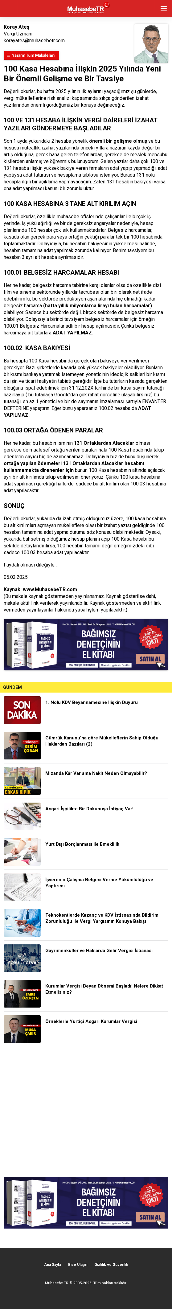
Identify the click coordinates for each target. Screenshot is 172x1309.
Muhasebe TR (56, 1283)
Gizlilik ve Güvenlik (111, 1264)
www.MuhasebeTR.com (50, 589)
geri (8, 8)
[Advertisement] (86, 1112)
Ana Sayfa (52, 1264)
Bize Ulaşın (77, 1264)
